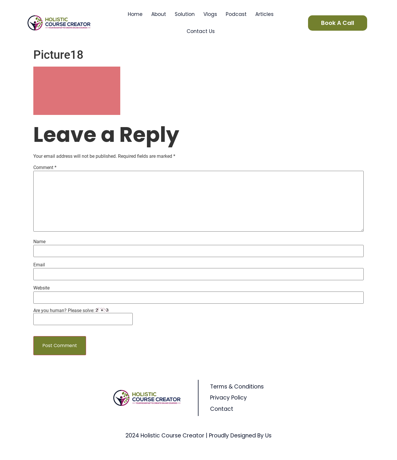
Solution (185, 14)
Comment (45, 167)
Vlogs (210, 14)
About (158, 14)
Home (135, 14)
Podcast (236, 14)
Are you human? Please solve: (83, 316)
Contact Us (201, 31)
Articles (264, 14)
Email (39, 265)
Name (39, 241)
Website (41, 288)
